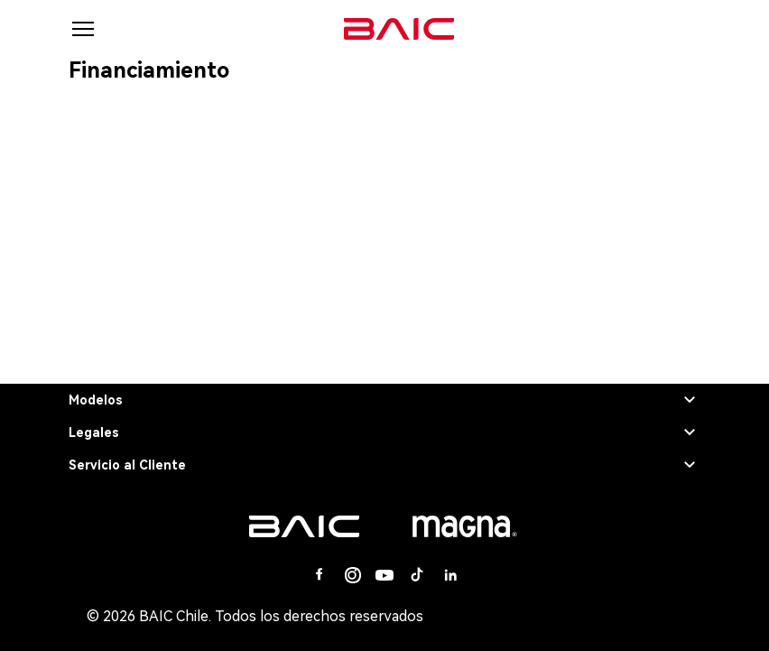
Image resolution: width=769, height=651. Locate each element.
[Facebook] (319, 575)
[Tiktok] (417, 575)
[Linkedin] (449, 575)
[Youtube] (384, 575)
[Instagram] (352, 575)
